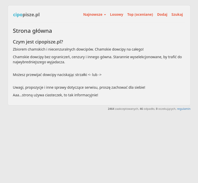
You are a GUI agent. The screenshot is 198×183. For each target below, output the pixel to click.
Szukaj (177, 14)
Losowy (116, 14)
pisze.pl (26, 14)
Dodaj (162, 14)
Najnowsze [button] (94, 14)
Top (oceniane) (140, 14)
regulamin (183, 109)
